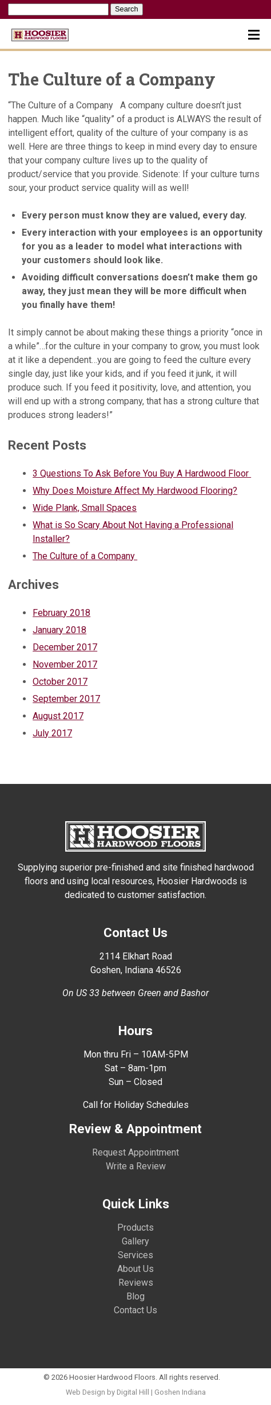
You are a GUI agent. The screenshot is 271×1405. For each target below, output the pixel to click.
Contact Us (135, 1310)
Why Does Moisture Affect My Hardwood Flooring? (135, 490)
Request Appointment (135, 1152)
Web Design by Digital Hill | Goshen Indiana (136, 1392)
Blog (135, 1296)
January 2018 (59, 630)
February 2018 (61, 612)
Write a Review (136, 1166)
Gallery (135, 1241)
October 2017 (60, 681)
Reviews (135, 1282)
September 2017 (66, 698)
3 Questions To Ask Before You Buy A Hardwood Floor (142, 473)
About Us (135, 1268)
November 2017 (65, 664)
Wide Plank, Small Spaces (85, 507)
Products (135, 1227)
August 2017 (58, 716)
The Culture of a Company (85, 556)
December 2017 (65, 647)
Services (135, 1255)
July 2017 (52, 733)
